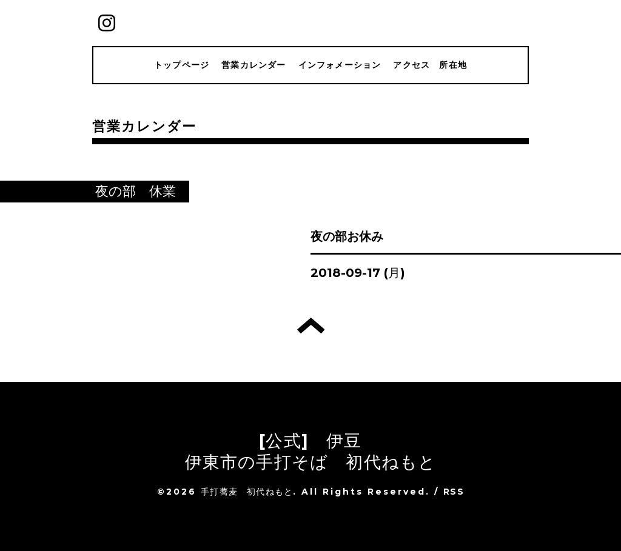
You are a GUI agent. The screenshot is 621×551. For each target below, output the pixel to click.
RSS (453, 491)
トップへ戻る (310, 325)
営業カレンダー (253, 64)
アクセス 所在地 (430, 64)
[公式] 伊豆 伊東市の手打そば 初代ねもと (311, 451)
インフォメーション (339, 64)
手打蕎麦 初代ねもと (247, 491)
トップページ (181, 64)
